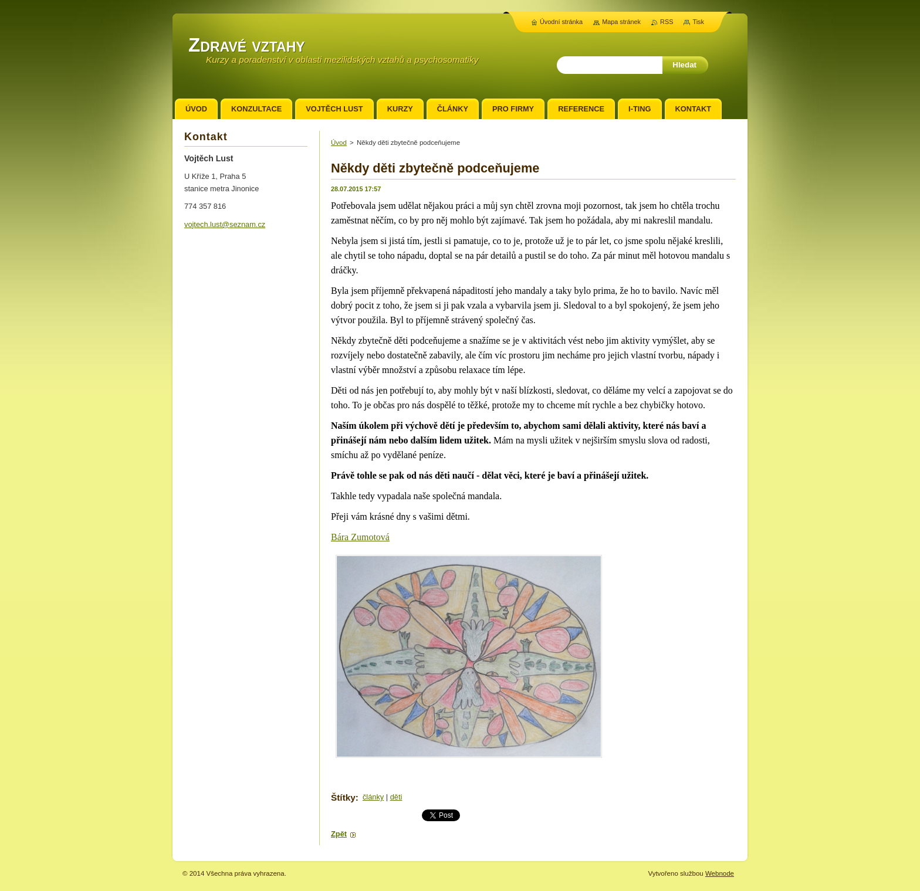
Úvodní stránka (561, 21)
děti (396, 796)
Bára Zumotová (360, 537)
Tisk (698, 21)
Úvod (339, 142)
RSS (666, 21)
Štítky (343, 797)
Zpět (339, 833)
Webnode (719, 873)
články (373, 796)
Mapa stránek (621, 21)
